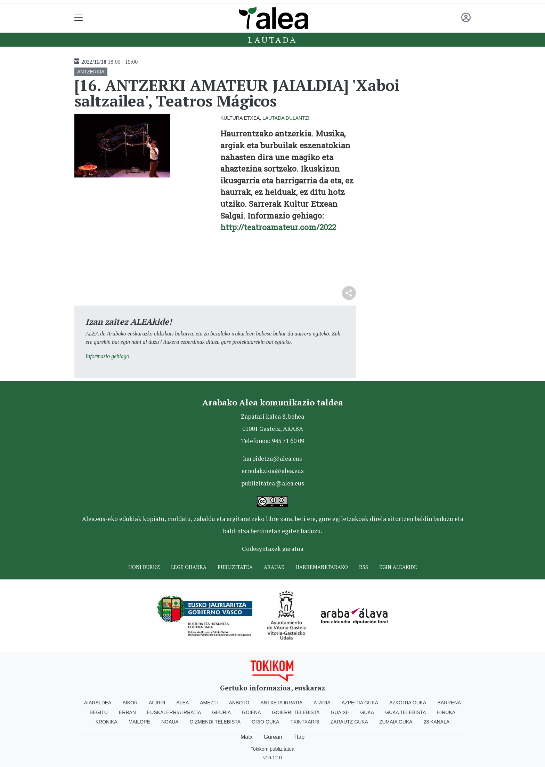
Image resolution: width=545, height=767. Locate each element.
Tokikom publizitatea (272, 749)
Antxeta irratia (282, 702)
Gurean (273, 737)
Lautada (272, 39)
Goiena (251, 712)
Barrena (449, 702)
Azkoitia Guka (407, 702)
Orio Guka (265, 722)
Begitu (99, 712)
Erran (127, 712)
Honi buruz (144, 567)
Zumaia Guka (396, 722)
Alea (182, 702)
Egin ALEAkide (398, 567)
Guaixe (340, 712)
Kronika (106, 722)
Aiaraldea (98, 702)
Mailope (139, 722)
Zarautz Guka (349, 722)
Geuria (221, 712)
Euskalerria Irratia (174, 712)
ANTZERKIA (91, 71)
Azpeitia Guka (360, 702)
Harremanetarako (321, 567)
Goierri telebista (295, 712)
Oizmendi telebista (215, 722)
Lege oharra (188, 567)
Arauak (274, 567)
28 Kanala (437, 722)
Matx (247, 737)
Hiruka (446, 712)
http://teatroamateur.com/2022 (278, 227)
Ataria (322, 702)
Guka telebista (405, 712)
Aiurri (157, 702)
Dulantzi (297, 118)
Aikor (130, 702)
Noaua (170, 722)
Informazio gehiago (107, 356)
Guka (367, 712)
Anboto (239, 702)
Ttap (298, 737)
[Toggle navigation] (78, 18)
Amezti (209, 702)
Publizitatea (235, 567)
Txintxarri (305, 722)
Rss (363, 567)
